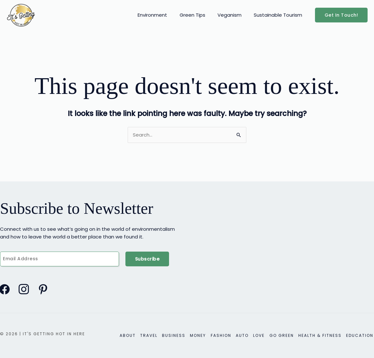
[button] (341, 15)
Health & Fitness (321, 335)
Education (360, 335)
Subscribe (147, 259)
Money (203, 335)
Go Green (283, 335)
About (135, 335)
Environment (162, 15)
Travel (155, 335)
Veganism (234, 15)
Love (262, 335)
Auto (245, 335)
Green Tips (199, 15)
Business (179, 335)
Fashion (225, 335)
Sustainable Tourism (279, 15)
